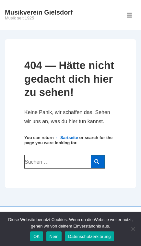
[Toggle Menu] (129, 15)
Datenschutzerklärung (89, 236)
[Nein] (133, 229)
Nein (54, 236)
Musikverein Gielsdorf (39, 12)
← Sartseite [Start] (66, 137)
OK (36, 236)
